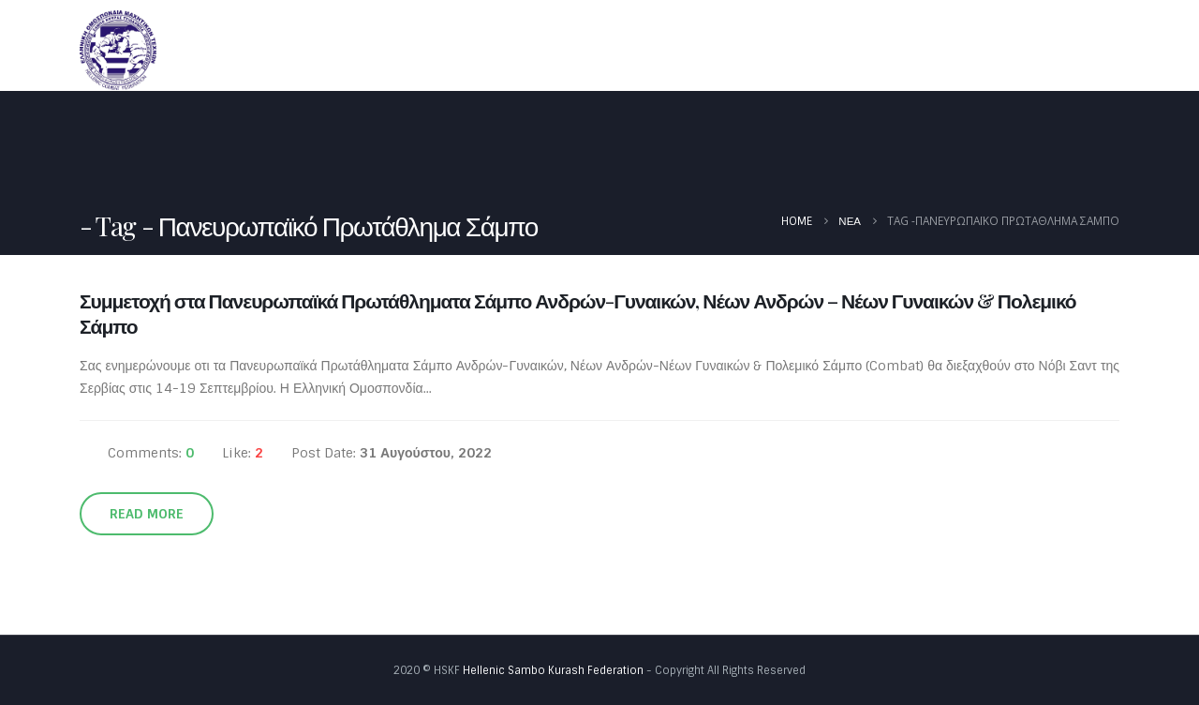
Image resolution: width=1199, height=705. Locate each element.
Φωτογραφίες (1058, 49)
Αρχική (557, 49)
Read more (147, 513)
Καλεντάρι (841, 49)
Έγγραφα (939, 49)
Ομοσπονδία (656, 49)
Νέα (758, 49)
